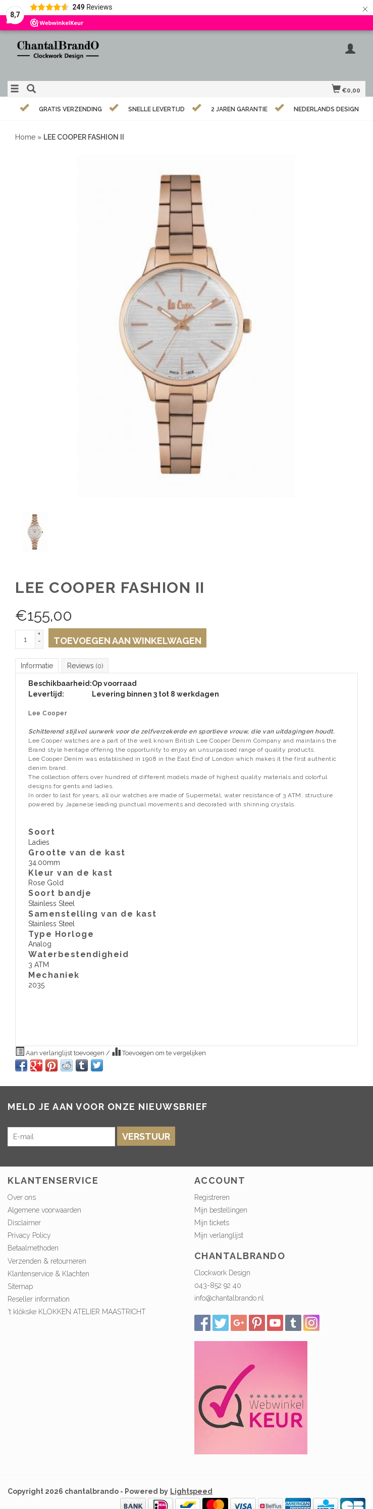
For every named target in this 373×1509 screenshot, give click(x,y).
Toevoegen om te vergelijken (159, 1052)
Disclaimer (24, 1223)
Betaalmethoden (33, 1248)
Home (25, 137)
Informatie (37, 666)
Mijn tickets (211, 1223)
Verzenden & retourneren (47, 1261)
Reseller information (39, 1299)
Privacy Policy (29, 1235)
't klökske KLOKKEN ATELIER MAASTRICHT (77, 1312)
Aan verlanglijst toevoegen (60, 1052)
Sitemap (20, 1286)
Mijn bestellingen (220, 1210)
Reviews (85, 666)
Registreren (212, 1197)
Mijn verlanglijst (218, 1235)
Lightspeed (191, 1491)
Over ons (22, 1197)
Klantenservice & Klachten (48, 1274)
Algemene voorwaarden (44, 1210)
